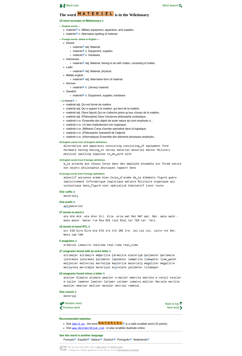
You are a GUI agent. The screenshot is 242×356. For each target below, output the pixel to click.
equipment (153, 146)
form (165, 146)
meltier (95, 286)
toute (160, 186)
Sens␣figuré (92, 186)
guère (173, 178)
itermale (71, 259)
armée (97, 178)
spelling (84, 154)
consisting (114, 146)
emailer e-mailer (115, 278)
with (128, 154)
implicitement (74, 182)
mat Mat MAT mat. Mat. (142, 216)
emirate (148, 278)
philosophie (90, 168)
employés (133, 164)
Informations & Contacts (128, 350)
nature (177, 164)
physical (70, 154)
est (158, 164)
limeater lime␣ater (160, 259)
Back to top (173, 303)
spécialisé (118, 186)
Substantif (136, 186)
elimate (95, 278)
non (66, 168)
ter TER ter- (137, 220)
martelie (103, 263)
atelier (69, 278)
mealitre (167, 263)
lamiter (96, 282)
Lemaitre (84, 245)
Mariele (161, 282)
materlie (119, 263)
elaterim (135, 255)
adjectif (70, 178)
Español (82, 340)
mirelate (119, 267)
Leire (158, 231)
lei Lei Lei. (142, 231)
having (83, 150)
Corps (106, 164)
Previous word (70, 307)
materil (70, 296)
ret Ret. (170, 231)
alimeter (151, 255)
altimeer (71, 255)
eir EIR (69, 231)
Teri (152, 220)
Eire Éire (83, 231)
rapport (122, 168)
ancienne (84, 178)
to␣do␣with (115, 154)
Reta (67, 235)
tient (150, 186)
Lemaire (135, 282)
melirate (71, 267)
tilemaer (151, 267)
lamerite (135, 259)
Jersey (110, 150)
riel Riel (119, 220)
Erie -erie (115, 216)
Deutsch (109, 340)
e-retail (161, 278)
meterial (103, 267)
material (123, 150)
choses (96, 164)
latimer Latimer (116, 282)
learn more (101, 347)
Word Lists (69, 5)
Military (163, 150)
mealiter (151, 263)
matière (130, 182)
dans (115, 164)
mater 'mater (81, 220)
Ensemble (147, 164)
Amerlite (103, 255)
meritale (87, 267)
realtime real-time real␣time (115, 245)
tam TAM (77, 235)
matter (151, 150)
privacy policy (117, 347)
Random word (71, 303)
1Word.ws (78, 324)
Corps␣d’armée (120, 178)
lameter (83, 282)
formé (166, 164)
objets (75, 168)
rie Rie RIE (101, 220)
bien (105, 178)
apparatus (96, 146)
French (68, 101)
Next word (174, 307)
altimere (87, 255)
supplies (99, 154)
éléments (149, 178)
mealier (69, 286)
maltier (148, 282)
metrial (120, 286)
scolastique (72, 186)
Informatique (95, 182)
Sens (133, 168)
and (85, 146)
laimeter (119, 259)
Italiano (95, 340)
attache (77, 164)
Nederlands (140, 340)
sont (105, 186)
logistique (115, 182)
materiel (71, 29)
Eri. (102, 216)
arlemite (167, 255)
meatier (82, 286)
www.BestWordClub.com (88, 328)
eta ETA (98, 231)
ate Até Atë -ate (76, 216)
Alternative (72, 146)
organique (161, 182)
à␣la (67, 164)
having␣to (96, 150)
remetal (133, 286)
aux (87, 164)
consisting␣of (133, 146)
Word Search (172, 5)
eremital (70, 245)
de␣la (137, 178)
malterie (87, 263)
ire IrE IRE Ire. (118, 231)
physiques (108, 168)
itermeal (87, 259)
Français (69, 340)
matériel (71, 33)
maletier (71, 263)
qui (172, 182)
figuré (162, 178)
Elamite (82, 278)
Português (123, 340)
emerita (135, 278)
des (122, 164)
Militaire (145, 182)
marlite (174, 282)
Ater (94, 216)
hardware (70, 150)
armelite (119, 255)
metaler (107, 286)
